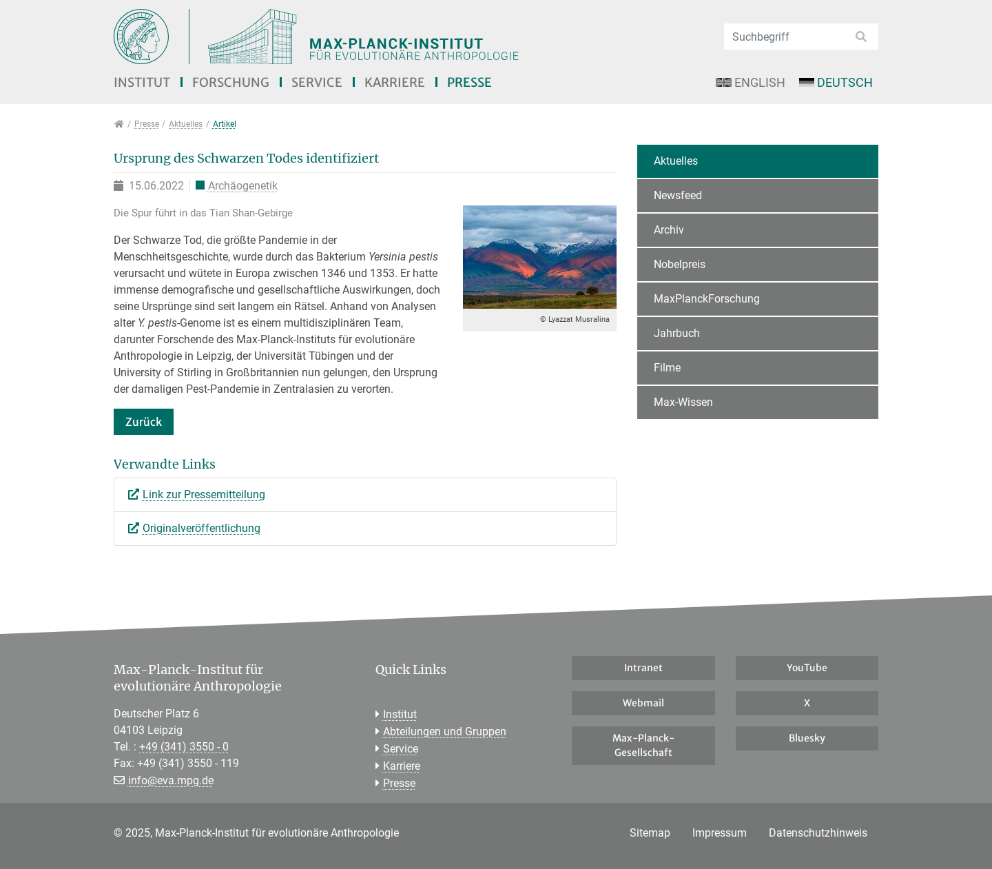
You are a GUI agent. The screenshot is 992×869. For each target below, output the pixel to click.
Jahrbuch (677, 333)
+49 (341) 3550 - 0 (184, 746)
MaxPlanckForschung (707, 298)
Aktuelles (676, 160)
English (750, 82)
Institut (142, 82)
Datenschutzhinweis (818, 832)
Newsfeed (678, 195)
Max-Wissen (683, 402)
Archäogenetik (243, 186)
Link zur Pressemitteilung (204, 494)
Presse (469, 82)
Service (316, 82)
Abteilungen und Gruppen (444, 731)
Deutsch (836, 82)
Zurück (143, 422)
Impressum (719, 832)
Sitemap (650, 832)
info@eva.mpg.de (171, 780)
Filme (667, 367)
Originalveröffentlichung (201, 528)
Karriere (394, 82)
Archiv (669, 229)
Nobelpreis (679, 264)
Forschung (230, 82)
